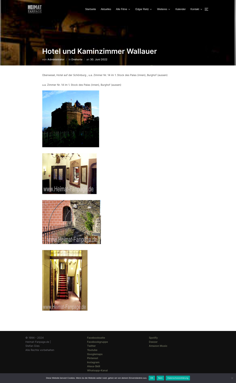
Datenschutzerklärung (177, 378)
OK (151, 378)
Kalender (180, 9)
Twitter (91, 345)
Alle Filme (123, 9)
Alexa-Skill (93, 366)
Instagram (93, 362)
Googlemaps (95, 354)
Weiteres (164, 9)
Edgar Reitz (143, 9)
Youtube (92, 350)
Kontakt (196, 9)
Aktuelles (106, 9)
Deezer (153, 341)
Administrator (55, 59)
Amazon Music (158, 345)
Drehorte (76, 59)
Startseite (90, 9)
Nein (160, 378)
